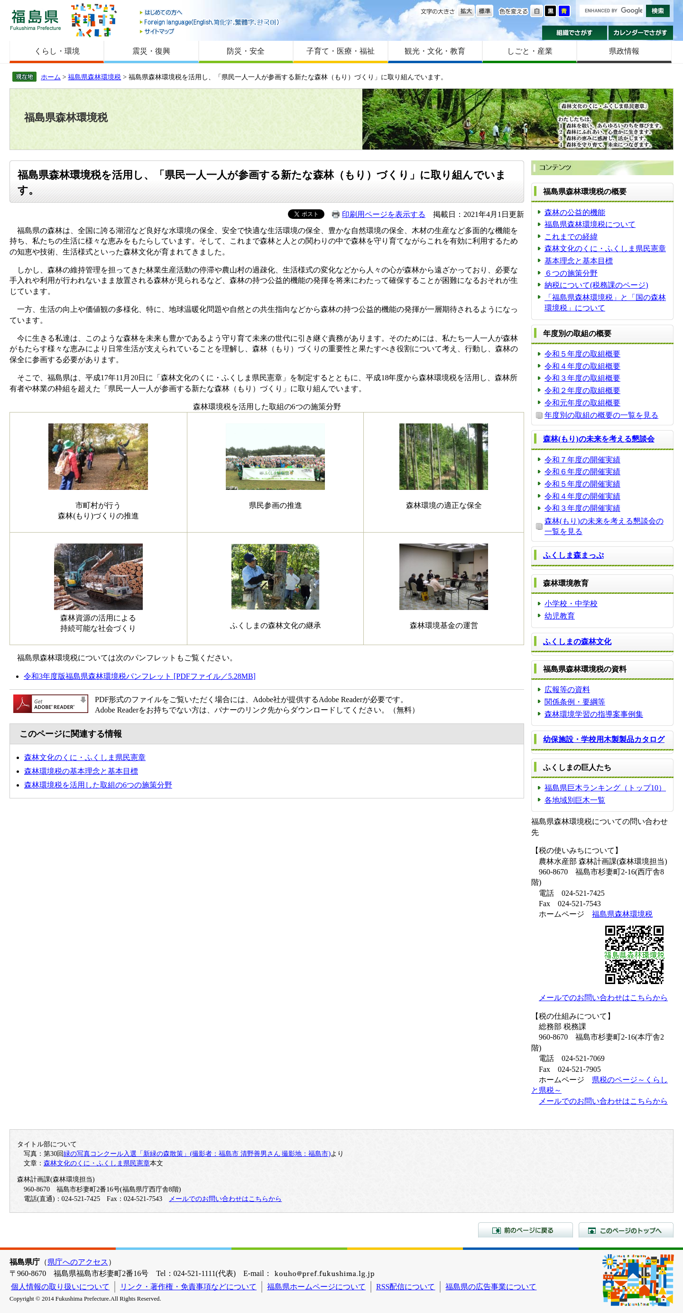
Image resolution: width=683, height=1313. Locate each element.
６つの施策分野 (571, 273)
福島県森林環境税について (590, 224)
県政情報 (624, 51)
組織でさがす (574, 33)
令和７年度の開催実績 (582, 460)
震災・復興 (151, 51)
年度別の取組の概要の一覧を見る (601, 415)
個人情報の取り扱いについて (60, 1287)
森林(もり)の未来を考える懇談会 (599, 439)
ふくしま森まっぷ (573, 555)
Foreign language (210, 22)
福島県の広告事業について (490, 1287)
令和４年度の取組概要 (582, 366)
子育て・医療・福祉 (340, 51)
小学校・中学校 (571, 604)
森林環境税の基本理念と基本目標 (81, 771)
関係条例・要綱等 (575, 702)
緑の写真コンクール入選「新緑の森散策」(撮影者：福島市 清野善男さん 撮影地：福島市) (197, 1153)
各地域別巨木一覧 (575, 800)
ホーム (51, 77)
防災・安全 (246, 51)
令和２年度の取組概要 (582, 390)
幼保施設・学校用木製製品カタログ (604, 739)
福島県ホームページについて (316, 1287)
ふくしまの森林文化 (577, 642)
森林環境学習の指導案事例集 (594, 714)
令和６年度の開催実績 (582, 472)
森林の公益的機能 (575, 212)
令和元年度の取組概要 (582, 403)
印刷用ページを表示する (383, 214)
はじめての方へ (210, 13)
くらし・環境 (57, 51)
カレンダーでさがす (641, 33)
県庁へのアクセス (77, 1262)
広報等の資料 (567, 689)
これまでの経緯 (571, 237)
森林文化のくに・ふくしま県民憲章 (85, 757)
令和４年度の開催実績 (582, 496)
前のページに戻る (525, 1230)
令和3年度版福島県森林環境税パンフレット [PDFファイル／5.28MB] (140, 676)
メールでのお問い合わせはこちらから (603, 998)
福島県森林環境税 (94, 77)
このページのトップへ (626, 1230)
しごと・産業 (530, 51)
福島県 (35, 20)
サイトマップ (210, 31)
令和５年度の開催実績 (582, 484)
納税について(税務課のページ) (596, 285)
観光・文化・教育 (435, 51)
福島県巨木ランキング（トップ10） (605, 788)
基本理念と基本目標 (579, 261)
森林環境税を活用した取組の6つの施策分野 (98, 785)
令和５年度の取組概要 (582, 354)
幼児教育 (560, 616)
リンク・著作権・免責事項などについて (188, 1287)
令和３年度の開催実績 (582, 508)
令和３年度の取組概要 (582, 378)
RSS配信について (405, 1287)
